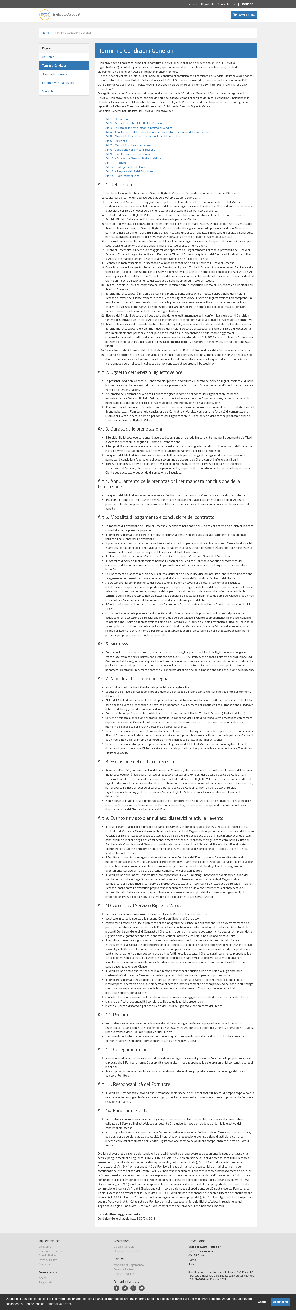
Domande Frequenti (126, 1251)
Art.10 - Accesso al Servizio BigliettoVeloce (133, 158)
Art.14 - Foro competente (122, 175)
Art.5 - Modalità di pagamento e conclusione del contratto (143, 136)
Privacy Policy (48, 1259)
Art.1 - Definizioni (116, 119)
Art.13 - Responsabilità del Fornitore (129, 171)
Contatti (223, 4)
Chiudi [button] (262, 1301)
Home (46, 32)
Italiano (243, 4)
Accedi (193, 4)
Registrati (207, 4)
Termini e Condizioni (54, 65)
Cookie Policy (47, 1255)
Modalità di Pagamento (129, 1265)
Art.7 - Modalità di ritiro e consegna (128, 145)
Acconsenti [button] (280, 1301)
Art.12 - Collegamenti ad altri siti (126, 167)
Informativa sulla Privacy (58, 82)
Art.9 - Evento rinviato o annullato (127, 154)
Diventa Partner (124, 1269)
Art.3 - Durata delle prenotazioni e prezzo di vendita (138, 127)
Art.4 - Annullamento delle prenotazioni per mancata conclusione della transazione (158, 132)
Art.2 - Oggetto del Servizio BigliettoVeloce (133, 123)
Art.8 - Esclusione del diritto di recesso (130, 149)
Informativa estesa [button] (59, 1304)
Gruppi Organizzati (125, 1273)
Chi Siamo (48, 56)
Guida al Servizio (124, 1246)
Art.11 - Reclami (115, 162)
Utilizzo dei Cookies (54, 74)
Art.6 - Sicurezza (116, 140)
